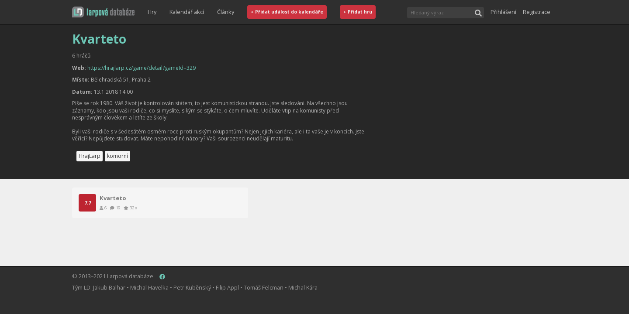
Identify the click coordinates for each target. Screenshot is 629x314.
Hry (152, 12)
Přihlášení (503, 12)
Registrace (536, 12)
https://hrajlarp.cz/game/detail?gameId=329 (141, 68)
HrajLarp (89, 156)
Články (225, 12)
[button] (103, 12)
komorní (117, 156)
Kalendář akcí (186, 12)
